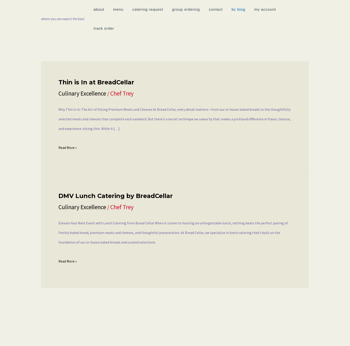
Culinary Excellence (82, 74)
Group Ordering (58, 336)
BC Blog (112, 336)
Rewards (241, 336)
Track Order (170, 336)
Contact (89, 336)
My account (138, 336)
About (13, 336)
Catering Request (207, 336)
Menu (30, 336)
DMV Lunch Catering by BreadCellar (115, 177)
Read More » (67, 127)
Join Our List (271, 336)
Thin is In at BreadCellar (96, 63)
